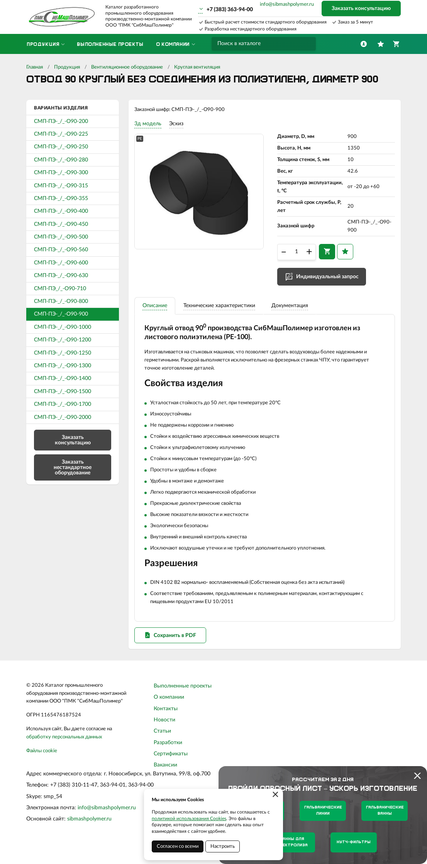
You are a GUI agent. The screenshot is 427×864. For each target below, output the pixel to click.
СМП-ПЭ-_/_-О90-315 (61, 185)
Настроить (222, 846)
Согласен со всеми (177, 846)
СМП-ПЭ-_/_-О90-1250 (62, 353)
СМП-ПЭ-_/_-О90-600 (61, 263)
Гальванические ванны (384, 810)
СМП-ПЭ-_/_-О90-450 (61, 224)
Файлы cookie (41, 767)
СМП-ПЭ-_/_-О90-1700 (62, 404)
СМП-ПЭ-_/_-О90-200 (61, 121)
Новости (164, 736)
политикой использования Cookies (189, 818)
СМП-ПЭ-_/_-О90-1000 (62, 327)
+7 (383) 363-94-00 (230, 9)
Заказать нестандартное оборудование (73, 467)
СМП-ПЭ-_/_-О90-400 (61, 211)
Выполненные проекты (183, 702)
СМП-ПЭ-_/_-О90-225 (61, 134)
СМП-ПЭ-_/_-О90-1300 (62, 365)
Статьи (162, 747)
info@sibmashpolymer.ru (287, 4)
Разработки (168, 759)
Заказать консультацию (361, 8)
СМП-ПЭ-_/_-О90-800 (61, 301)
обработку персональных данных (64, 753)
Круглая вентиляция (197, 67)
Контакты (166, 725)
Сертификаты (171, 770)
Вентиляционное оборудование (127, 67)
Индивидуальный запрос (327, 282)
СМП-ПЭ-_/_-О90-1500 (62, 391)
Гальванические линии (323, 810)
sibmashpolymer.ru (89, 836)
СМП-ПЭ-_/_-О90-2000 (62, 417)
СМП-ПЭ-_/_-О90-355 (61, 198)
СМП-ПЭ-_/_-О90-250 (61, 147)
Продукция (67, 67)
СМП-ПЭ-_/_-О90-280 (61, 160)
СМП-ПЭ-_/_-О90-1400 (62, 378)
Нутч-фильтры (354, 842)
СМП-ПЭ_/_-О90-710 (60, 288)
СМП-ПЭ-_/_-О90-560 (61, 249)
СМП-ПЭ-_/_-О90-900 (61, 314)
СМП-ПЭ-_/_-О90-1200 (62, 340)
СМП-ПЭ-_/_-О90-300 (61, 172)
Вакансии (165, 782)
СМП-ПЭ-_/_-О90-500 (61, 237)
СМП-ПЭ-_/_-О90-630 (61, 275)
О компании (169, 713)
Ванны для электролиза (292, 842)
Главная (34, 67)
